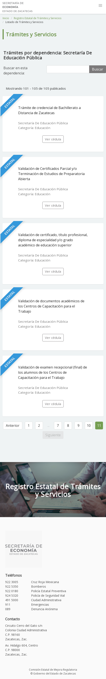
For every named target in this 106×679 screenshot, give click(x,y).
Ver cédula (53, 139)
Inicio (6, 18)
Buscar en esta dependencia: (15, 70)
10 (89, 425)
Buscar (97, 69)
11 (99, 425)
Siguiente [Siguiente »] (53, 435)
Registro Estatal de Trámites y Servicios (37, 18)
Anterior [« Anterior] (12, 425)
